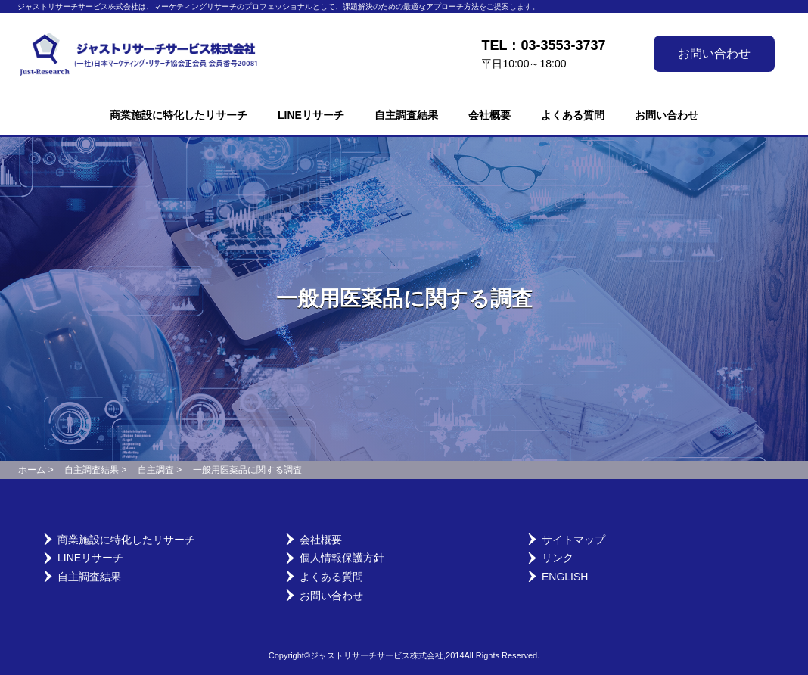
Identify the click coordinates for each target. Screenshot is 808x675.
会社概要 (489, 115)
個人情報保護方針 (342, 558)
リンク (557, 558)
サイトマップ (573, 539)
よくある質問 (572, 115)
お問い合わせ (714, 53)
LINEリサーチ (311, 115)
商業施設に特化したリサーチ (178, 115)
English (565, 577)
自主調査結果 (406, 115)
